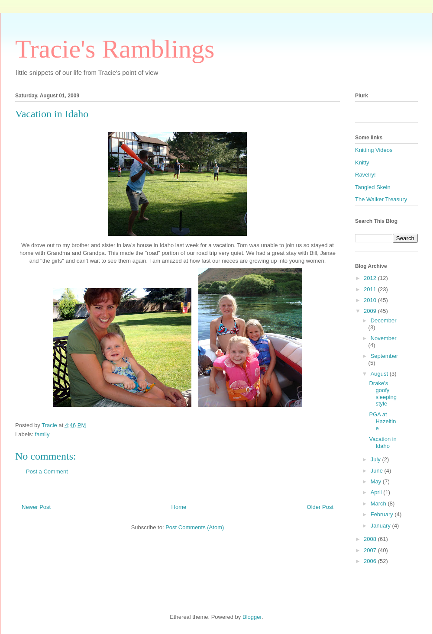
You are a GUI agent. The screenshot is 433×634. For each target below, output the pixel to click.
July (376, 459)
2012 (371, 278)
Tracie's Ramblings (114, 49)
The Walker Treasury (381, 199)
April (377, 492)
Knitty (362, 162)
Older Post (320, 507)
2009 (371, 311)
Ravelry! (365, 174)
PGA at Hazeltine (382, 421)
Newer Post (36, 507)
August (380, 373)
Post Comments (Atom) (194, 527)
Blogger (252, 617)
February (383, 514)
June (378, 470)
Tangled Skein (373, 187)
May (377, 481)
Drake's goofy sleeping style (382, 393)
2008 (371, 539)
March (379, 503)
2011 (371, 289)
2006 (371, 561)
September (384, 356)
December (384, 320)
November (384, 338)
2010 (371, 300)
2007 (371, 550)
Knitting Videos (374, 150)
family (42, 434)
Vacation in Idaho (382, 442)
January (381, 525)
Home (179, 507)
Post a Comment (47, 471)
